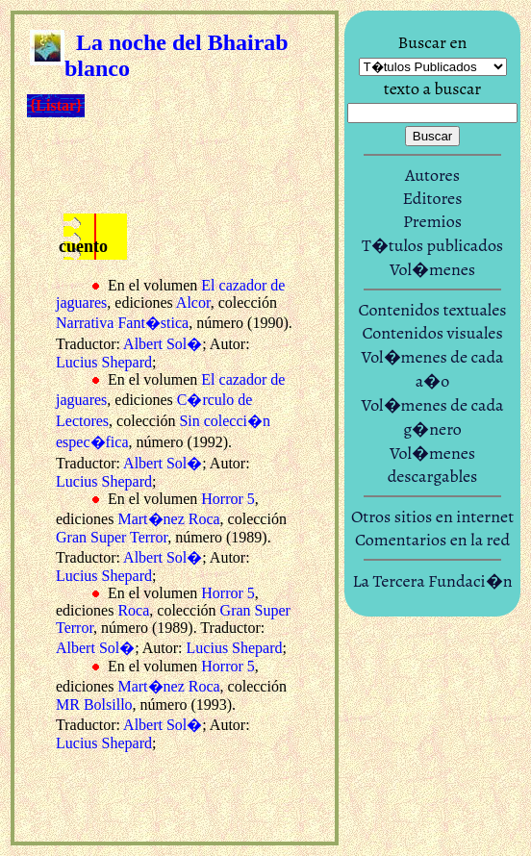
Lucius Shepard (104, 362)
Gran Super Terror (111, 537)
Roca (133, 610)
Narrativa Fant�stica (122, 323)
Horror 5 (228, 499)
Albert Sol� (162, 344)
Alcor (193, 302)
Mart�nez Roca (168, 519)
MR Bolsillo (94, 704)
